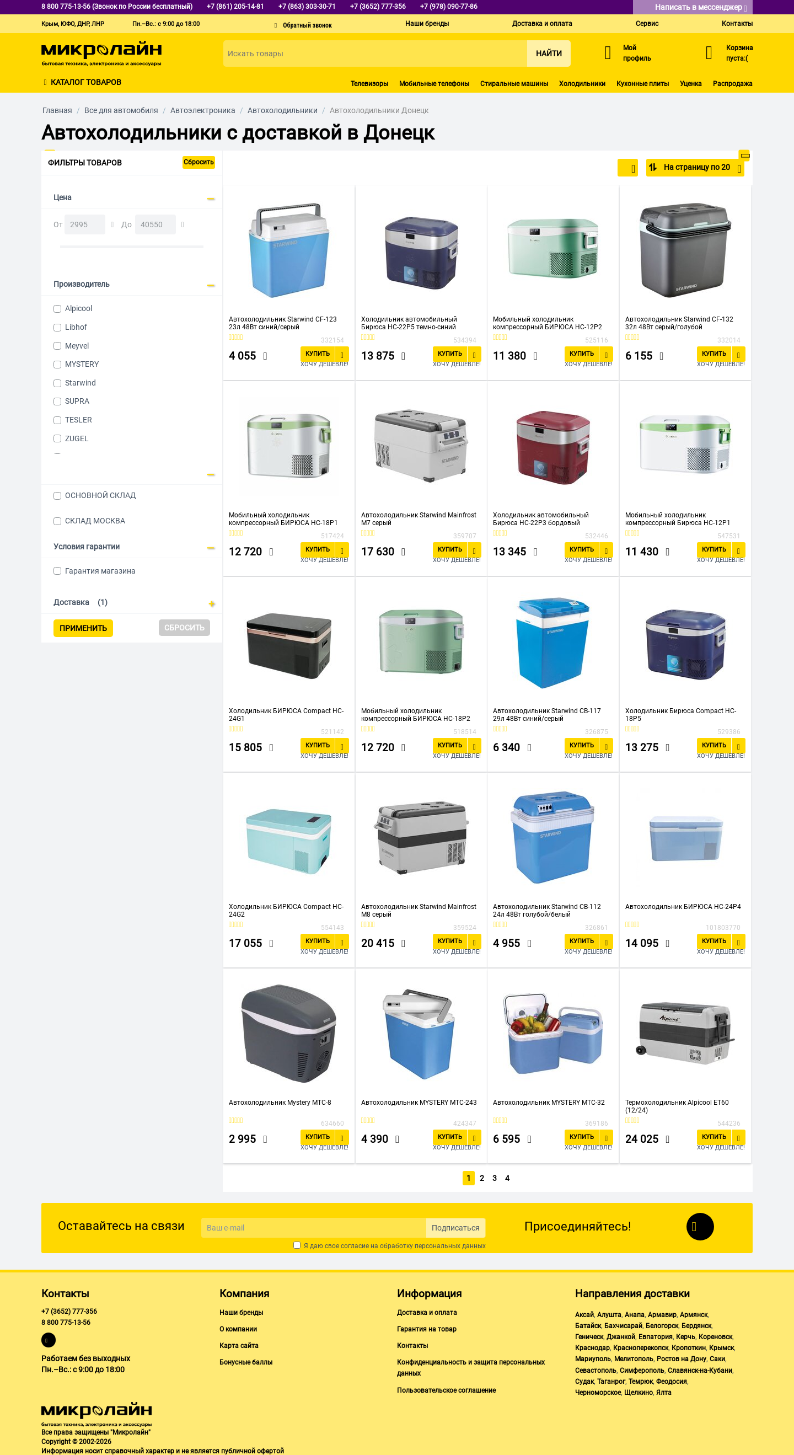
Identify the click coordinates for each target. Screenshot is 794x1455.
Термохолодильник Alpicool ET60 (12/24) (677, 1106)
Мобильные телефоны (434, 84)
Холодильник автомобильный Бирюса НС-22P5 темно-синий (409, 323)
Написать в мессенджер (701, 8)
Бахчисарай (623, 1324)
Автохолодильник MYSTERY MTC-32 (549, 1102)
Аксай (584, 1313)
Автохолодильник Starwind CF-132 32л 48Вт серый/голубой (679, 323)
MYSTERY (82, 364)
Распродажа (733, 84)
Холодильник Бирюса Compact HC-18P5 (680, 715)
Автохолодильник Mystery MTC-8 (280, 1102)
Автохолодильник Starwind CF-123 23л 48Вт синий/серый (283, 323)
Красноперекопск (640, 1346)
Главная (57, 110)
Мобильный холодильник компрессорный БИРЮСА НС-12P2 (547, 323)
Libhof (76, 327)
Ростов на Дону (681, 1357)
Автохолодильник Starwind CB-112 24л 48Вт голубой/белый (547, 910)
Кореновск (715, 1335)
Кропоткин (689, 1346)
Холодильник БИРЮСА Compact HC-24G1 (286, 715)
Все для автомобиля (121, 110)
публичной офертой (252, 1449)
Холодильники (582, 84)
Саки (717, 1357)
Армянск (693, 1313)
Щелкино (638, 1390)
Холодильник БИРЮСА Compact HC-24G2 (286, 910)
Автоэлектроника (202, 110)
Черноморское (598, 1390)
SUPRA (77, 401)
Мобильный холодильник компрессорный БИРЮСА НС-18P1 (283, 519)
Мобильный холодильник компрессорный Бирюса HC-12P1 (678, 519)
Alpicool (78, 308)
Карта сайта (239, 1343)
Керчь (685, 1335)
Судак (584, 1379)
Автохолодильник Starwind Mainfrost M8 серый (418, 910)
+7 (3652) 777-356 (69, 1309)
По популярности (599, 169)
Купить (317, 353)
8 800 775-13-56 (65, 1320)
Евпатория (656, 1335)
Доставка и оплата (542, 24)
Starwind (80, 382)
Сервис (647, 24)
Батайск (588, 1324)
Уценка (691, 84)
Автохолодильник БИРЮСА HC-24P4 (683, 907)
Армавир (662, 1313)
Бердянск (696, 1324)
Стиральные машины (514, 84)
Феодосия (671, 1379)
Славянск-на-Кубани (700, 1368)
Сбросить (199, 162)
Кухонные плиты (642, 84)
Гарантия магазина (100, 570)
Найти (549, 53)
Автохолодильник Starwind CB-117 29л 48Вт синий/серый (547, 715)
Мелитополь (633, 1357)
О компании (238, 1327)
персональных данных (450, 1244)
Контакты (737, 24)
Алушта (609, 1313)
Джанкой (621, 1335)
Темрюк (641, 1379)
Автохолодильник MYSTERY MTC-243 (419, 1102)
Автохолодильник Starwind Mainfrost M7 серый (418, 519)
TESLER (78, 419)
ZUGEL (77, 438)
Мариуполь (593, 1357)
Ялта (664, 1390)
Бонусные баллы (245, 1360)
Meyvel (77, 345)
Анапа (635, 1313)
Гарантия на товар (427, 1327)
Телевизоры (369, 84)
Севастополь (595, 1368)
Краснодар (592, 1346)
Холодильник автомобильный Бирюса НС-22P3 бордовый (541, 519)
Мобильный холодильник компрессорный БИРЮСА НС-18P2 (415, 715)
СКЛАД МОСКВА (95, 520)
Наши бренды (427, 24)
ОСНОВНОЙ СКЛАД (100, 495)
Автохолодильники (283, 110)
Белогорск (662, 1324)
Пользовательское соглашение (446, 1388)
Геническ (589, 1335)
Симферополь (642, 1368)
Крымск (721, 1346)
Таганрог (611, 1379)
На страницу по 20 (701, 169)
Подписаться (456, 1226)
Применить (83, 628)
